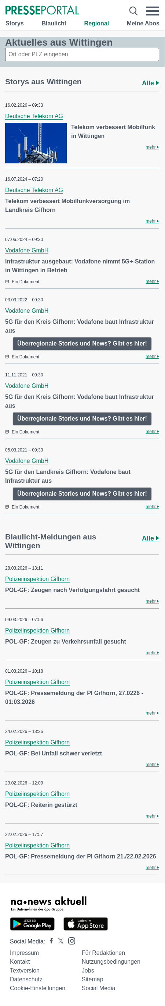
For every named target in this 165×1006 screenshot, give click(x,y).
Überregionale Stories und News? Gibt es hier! (82, 343)
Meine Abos (143, 23)
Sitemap (92, 979)
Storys (15, 23)
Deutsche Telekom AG (34, 116)
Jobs (88, 970)
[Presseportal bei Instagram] (69, 940)
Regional (96, 23)
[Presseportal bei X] (58, 941)
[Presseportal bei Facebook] (49, 941)
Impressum (24, 953)
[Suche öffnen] (133, 11)
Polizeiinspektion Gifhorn (37, 579)
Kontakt (20, 962)
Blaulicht (53, 23)
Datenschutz (26, 979)
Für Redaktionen (103, 953)
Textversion (25, 970)
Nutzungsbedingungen (111, 962)
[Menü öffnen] (153, 11)
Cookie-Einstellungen (37, 988)
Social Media (98, 988)
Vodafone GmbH (26, 250)
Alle (150, 83)
